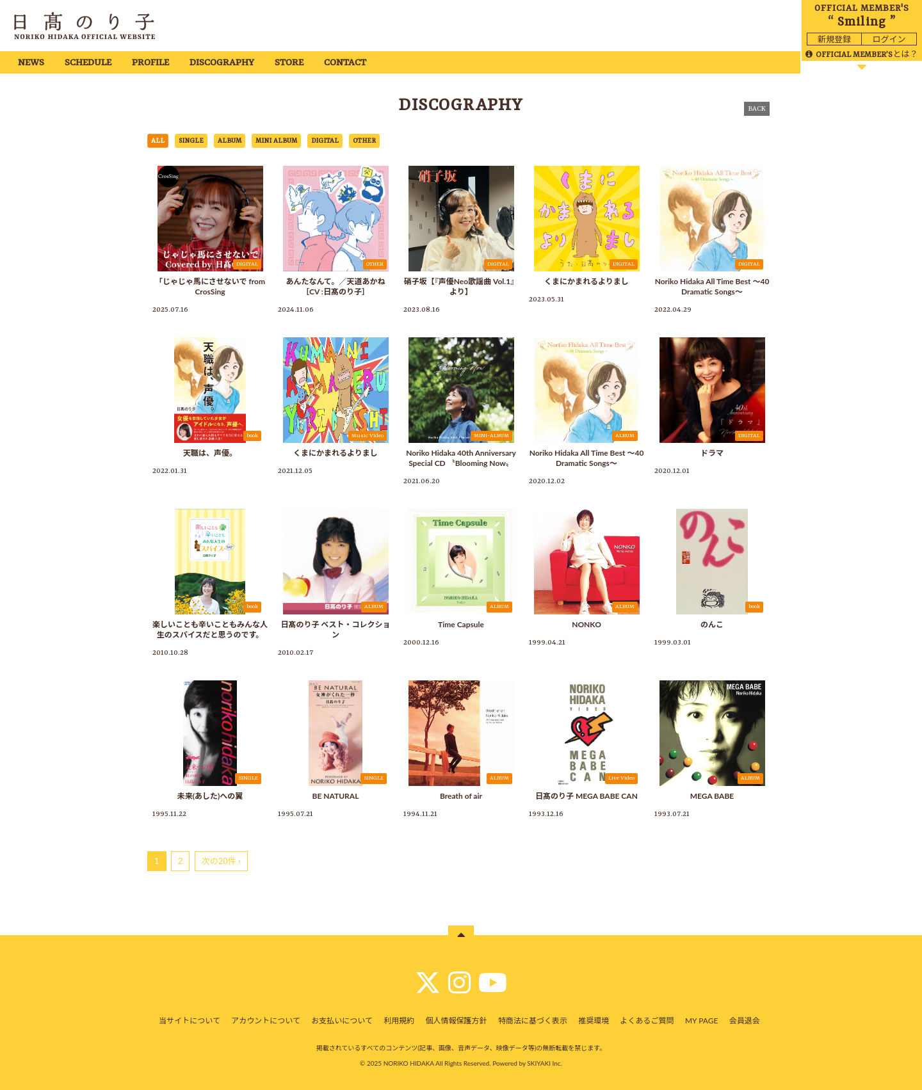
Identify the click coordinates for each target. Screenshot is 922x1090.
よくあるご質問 (647, 1020)
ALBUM (229, 141)
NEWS (31, 63)
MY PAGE (701, 1020)
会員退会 (744, 1020)
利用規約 (399, 1020)
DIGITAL (325, 141)
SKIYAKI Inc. (544, 1063)
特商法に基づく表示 (532, 1020)
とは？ (861, 54)
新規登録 (834, 39)
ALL (158, 141)
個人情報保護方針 (456, 1020)
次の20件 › (221, 861)
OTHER (364, 141)
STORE (289, 63)
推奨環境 (593, 1020)
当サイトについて (189, 1020)
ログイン (888, 39)
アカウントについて (265, 1020)
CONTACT (345, 63)
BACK (757, 109)
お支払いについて (342, 1020)
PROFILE (150, 63)
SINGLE (191, 141)
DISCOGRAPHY (222, 63)
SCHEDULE (88, 63)
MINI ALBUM (276, 141)
